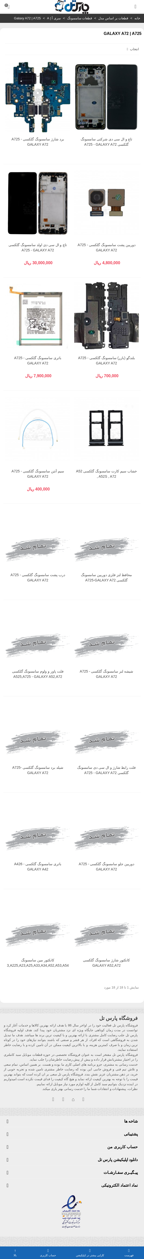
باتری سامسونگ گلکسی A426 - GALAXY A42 (37, 866)
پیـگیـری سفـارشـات (121, 1172)
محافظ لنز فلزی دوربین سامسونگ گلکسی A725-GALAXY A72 (106, 577)
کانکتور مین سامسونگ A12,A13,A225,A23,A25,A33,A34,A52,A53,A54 (38, 962)
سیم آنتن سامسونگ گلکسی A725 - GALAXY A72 (38, 473)
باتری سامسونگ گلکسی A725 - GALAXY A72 (37, 360)
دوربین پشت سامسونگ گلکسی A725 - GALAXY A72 (106, 247)
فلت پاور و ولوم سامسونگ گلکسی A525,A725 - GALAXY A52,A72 (38, 674)
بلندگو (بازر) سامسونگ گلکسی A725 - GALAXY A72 (106, 360)
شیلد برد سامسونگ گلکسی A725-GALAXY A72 (37, 770)
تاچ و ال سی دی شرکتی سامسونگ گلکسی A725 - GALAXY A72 (106, 141)
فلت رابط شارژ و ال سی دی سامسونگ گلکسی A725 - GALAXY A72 (106, 770)
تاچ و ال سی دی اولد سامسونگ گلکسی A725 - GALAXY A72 (38, 247)
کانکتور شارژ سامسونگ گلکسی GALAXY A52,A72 (106, 962)
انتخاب (132, 49)
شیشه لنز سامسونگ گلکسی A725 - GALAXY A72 (106, 674)
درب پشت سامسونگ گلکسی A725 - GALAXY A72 (38, 577)
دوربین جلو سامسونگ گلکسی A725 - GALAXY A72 (106, 866)
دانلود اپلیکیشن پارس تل (118, 1160)
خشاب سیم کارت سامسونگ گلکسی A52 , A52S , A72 (106, 473)
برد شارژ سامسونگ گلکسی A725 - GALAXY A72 (38, 141)
